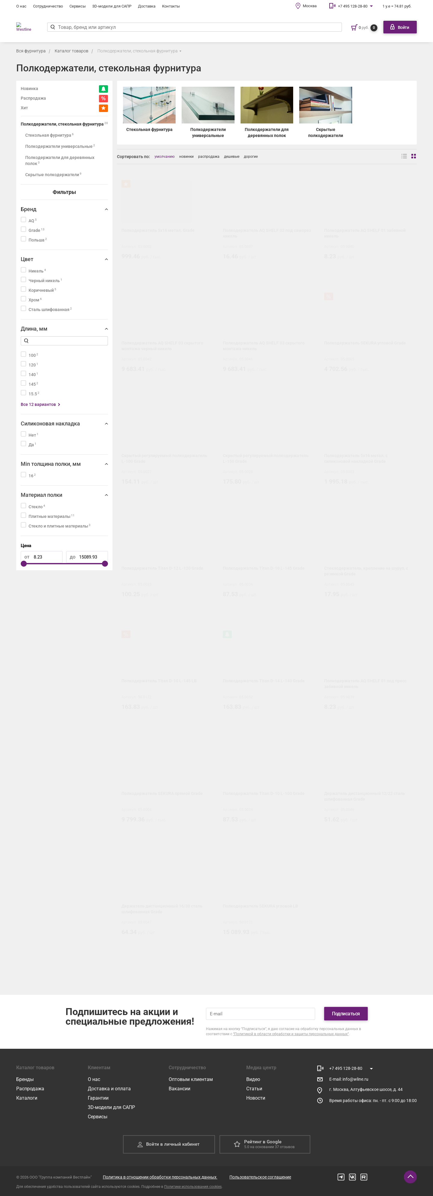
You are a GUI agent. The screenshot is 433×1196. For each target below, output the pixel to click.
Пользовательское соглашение (260, 1177)
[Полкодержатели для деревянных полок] (267, 113)
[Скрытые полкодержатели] (325, 113)
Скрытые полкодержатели (53, 174)
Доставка (146, 6)
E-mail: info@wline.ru (348, 1079)
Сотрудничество (48, 6)
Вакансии (179, 1089)
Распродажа (30, 1089)
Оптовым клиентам (191, 1079)
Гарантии (98, 1098)
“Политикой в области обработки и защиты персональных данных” (291, 1034)
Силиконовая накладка (50, 423)
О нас (21, 6)
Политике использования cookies (193, 1187)
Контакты (171, 6)
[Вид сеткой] (414, 156)
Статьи (254, 1089)
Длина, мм (34, 328)
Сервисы (77, 6)
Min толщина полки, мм (51, 464)
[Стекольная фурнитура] (149, 113)
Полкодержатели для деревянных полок (59, 160)
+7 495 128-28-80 (352, 6)
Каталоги (26, 1098)
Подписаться (346, 1014)
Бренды (25, 1079)
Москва (310, 6)
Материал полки (41, 495)
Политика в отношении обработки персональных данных (160, 1177)
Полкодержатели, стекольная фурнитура (137, 50)
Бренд (28, 209)
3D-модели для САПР (111, 6)
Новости (255, 1098)
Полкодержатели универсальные (60, 146)
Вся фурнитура (31, 50)
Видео (253, 1079)
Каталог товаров (71, 50)
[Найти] (57, 27)
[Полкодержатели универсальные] (208, 113)
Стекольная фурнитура (49, 135)
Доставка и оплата (109, 1089)
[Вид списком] (404, 156)
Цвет (27, 259)
